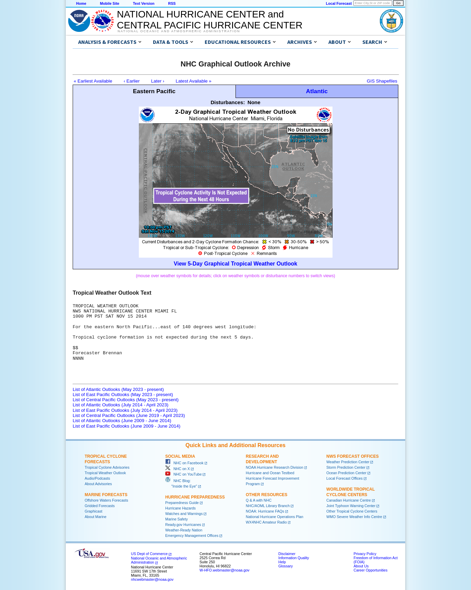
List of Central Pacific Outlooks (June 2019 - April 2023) (129, 415)
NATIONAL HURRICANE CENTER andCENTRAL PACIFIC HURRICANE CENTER (209, 19)
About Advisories (98, 484)
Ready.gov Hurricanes (183, 525)
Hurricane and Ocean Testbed (270, 473)
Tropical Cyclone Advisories (107, 467)
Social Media (180, 456)
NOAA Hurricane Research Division (274, 467)
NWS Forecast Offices (352, 456)
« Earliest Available (93, 81)
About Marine (95, 517)
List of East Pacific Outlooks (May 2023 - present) (123, 394)
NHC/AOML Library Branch (268, 506)
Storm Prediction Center (345, 467)
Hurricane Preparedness (195, 497)
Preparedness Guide (182, 503)
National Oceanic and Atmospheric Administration (179, 31)
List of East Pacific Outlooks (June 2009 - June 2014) (126, 426)
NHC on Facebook (184, 463)
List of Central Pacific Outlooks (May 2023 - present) (126, 399)
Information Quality (293, 558)
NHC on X (177, 469)
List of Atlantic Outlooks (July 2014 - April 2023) (120, 404)
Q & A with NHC (258, 500)
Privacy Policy (364, 554)
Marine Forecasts (106, 494)
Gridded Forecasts (100, 506)
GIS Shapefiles (382, 81)
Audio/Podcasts (97, 478)
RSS (172, 3)
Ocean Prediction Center (346, 473)
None (254, 102)
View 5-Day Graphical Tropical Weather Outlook (235, 264)
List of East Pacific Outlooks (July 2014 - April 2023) (125, 410)
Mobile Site (109, 3)
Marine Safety (176, 519)
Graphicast (93, 511)
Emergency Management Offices (191, 535)
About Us (361, 566)
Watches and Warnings (184, 514)
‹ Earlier (132, 81)
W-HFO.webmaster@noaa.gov (225, 570)
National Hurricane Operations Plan (274, 517)
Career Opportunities (370, 570)
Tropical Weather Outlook (105, 473)
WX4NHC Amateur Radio (266, 522)
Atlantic (317, 91)
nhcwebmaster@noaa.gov (152, 579)
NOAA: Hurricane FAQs (265, 511)
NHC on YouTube (183, 474)
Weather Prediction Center (347, 462)
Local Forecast (339, 3)
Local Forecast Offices (344, 478)
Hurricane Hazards (180, 508)
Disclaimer (286, 554)
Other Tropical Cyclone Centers (351, 511)
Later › (158, 81)
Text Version (144, 3)
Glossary (285, 566)
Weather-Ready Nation (183, 530)
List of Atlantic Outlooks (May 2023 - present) (118, 389)
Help (282, 562)
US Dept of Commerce (149, 554)
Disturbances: (227, 102)
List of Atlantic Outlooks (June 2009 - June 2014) (122, 420)
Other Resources (266, 494)
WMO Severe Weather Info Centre (354, 517)
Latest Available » (194, 81)
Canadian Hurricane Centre (348, 500)
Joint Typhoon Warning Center (350, 506)
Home (81, 3)
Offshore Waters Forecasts (106, 500)
